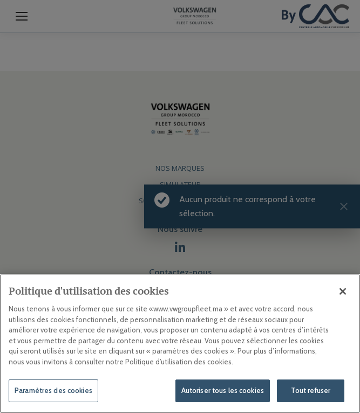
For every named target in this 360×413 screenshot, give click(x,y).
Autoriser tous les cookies (222, 390)
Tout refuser (311, 390)
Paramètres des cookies (53, 390)
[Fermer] (343, 291)
